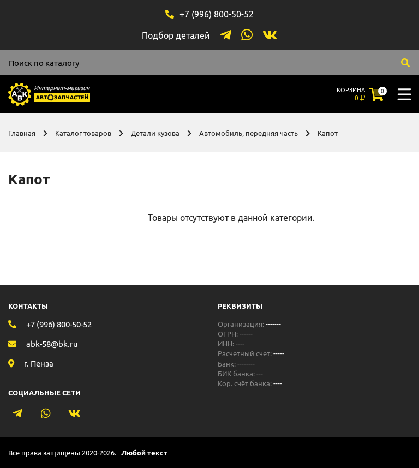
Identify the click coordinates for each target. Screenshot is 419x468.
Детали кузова (155, 133)
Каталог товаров (83, 133)
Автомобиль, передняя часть (248, 133)
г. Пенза (38, 363)
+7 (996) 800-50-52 (216, 14)
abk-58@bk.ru (52, 344)
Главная (21, 133)
